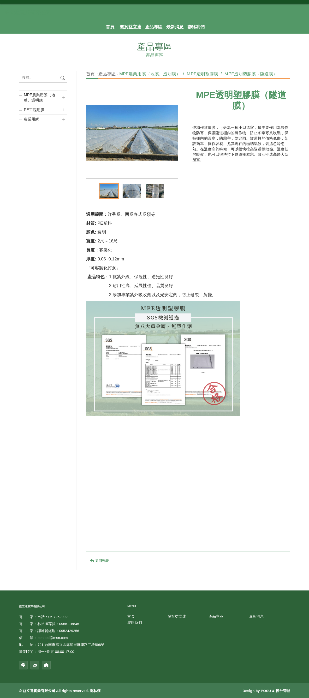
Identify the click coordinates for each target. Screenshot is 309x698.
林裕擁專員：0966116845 (58, 624)
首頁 (91, 74)
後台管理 (283, 691)
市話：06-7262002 (52, 617)
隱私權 (95, 691)
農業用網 (31, 119)
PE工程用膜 (34, 110)
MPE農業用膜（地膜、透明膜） (39, 97)
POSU (266, 691)
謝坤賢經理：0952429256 (58, 631)
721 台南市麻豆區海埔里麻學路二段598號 (70, 645)
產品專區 (107, 74)
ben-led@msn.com (52, 638)
